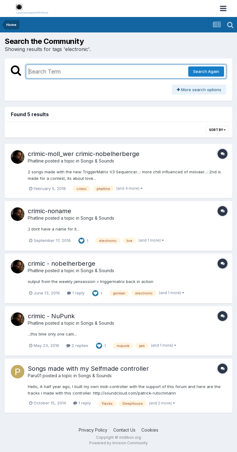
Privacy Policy (93, 430)
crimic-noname (49, 211)
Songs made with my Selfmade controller (88, 368)
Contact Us (124, 430)
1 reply (76, 292)
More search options (199, 89)
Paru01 (34, 375)
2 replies (77, 345)
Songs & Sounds (97, 160)
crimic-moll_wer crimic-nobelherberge (83, 154)
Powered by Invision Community (118, 443)
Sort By (217, 130)
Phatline (36, 160)
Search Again (206, 71)
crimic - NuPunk (51, 316)
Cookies (149, 430)
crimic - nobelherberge (61, 263)
